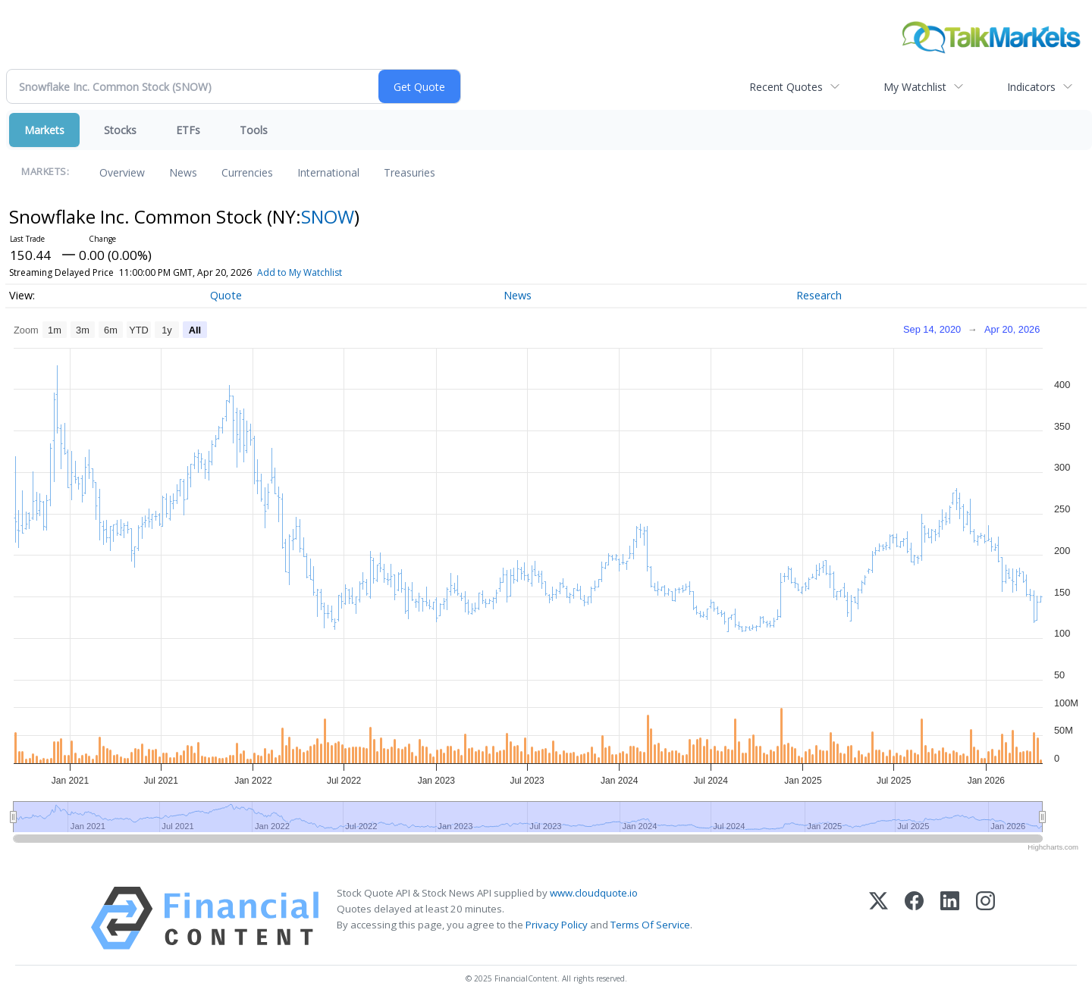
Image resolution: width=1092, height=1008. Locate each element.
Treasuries (409, 172)
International (328, 172)
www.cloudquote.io (594, 893)
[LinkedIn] (949, 918)
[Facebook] (914, 918)
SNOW (327, 216)
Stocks (120, 130)
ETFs (188, 130)
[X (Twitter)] (878, 918)
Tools (254, 130)
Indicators (1031, 87)
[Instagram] (985, 918)
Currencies (247, 172)
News (183, 172)
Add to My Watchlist (321, 272)
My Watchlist (914, 87)
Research (819, 295)
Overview (122, 172)
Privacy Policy (557, 924)
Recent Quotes (786, 87)
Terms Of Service (650, 924)
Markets (44, 130)
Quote (226, 295)
